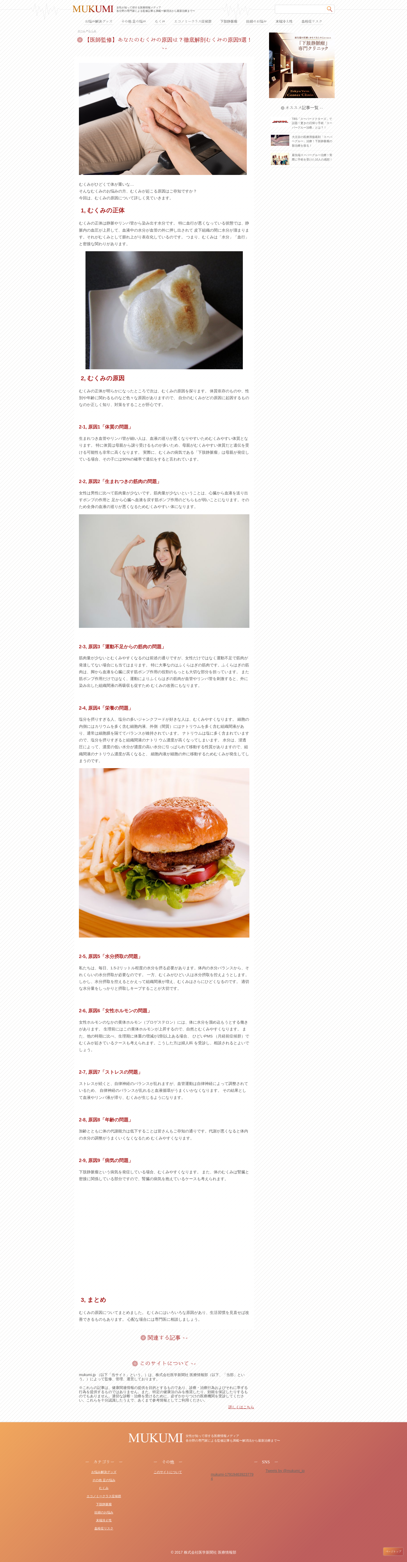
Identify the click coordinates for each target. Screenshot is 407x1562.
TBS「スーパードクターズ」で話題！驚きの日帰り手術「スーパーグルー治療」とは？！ (312, 123)
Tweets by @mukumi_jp (285, 1471)
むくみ (92, 30)
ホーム (81, 30)
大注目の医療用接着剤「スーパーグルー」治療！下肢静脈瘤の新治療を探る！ (312, 141)
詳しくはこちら (241, 1407)
